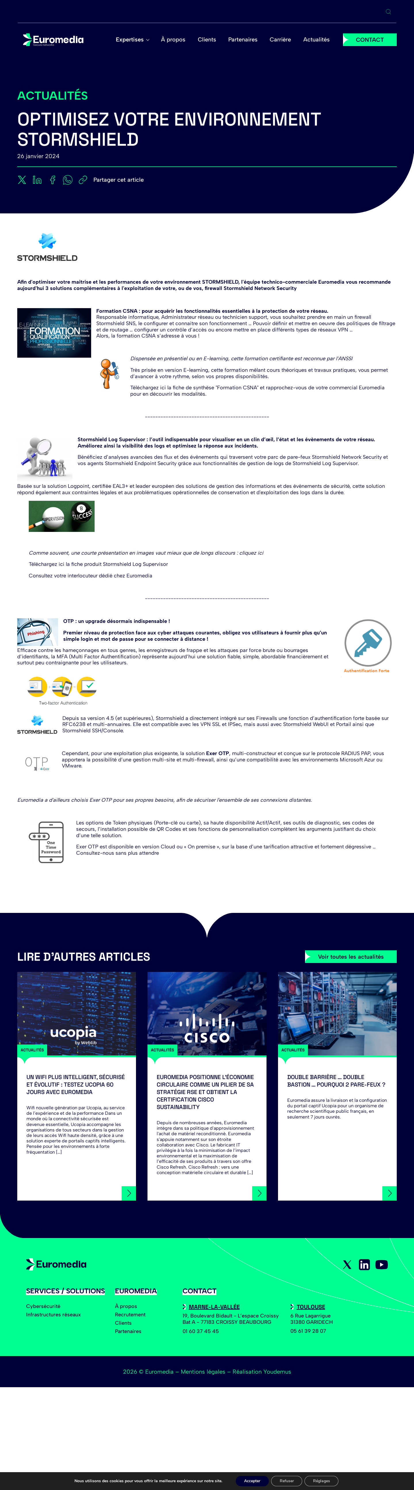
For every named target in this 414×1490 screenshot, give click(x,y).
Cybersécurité (43, 1306)
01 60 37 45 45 (201, 1331)
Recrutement (130, 1314)
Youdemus (277, 1371)
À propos (176, 39)
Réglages (321, 1481)
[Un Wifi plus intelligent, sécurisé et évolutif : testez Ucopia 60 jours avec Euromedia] (76, 1013)
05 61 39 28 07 (308, 1331)
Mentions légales (203, 1371)
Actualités (317, 39)
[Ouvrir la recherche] (388, 11)
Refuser (287, 1481)
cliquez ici (251, 553)
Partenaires (244, 39)
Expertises (133, 39)
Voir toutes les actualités (351, 956)
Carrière (281, 39)
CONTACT (370, 39)
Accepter (252, 1481)
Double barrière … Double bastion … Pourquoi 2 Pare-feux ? (336, 1080)
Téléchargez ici (46, 564)
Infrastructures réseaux (53, 1314)
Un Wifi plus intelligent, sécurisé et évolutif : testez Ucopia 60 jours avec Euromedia (75, 1084)
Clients (209, 39)
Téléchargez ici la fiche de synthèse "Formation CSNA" (194, 387)
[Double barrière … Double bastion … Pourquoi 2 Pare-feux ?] (337, 1013)
